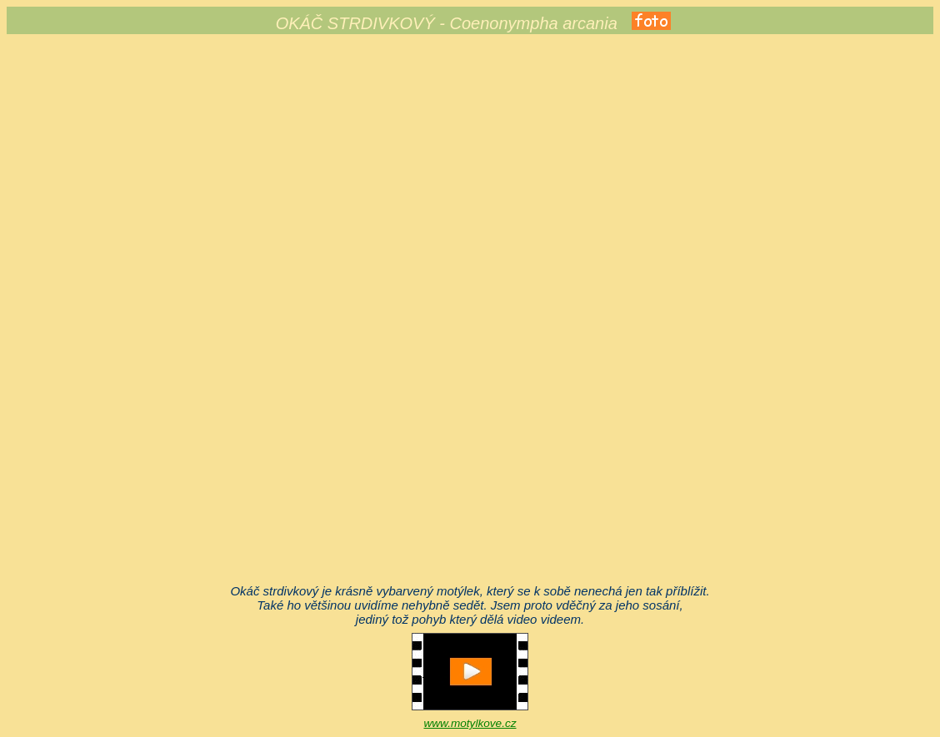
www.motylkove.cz (469, 723)
